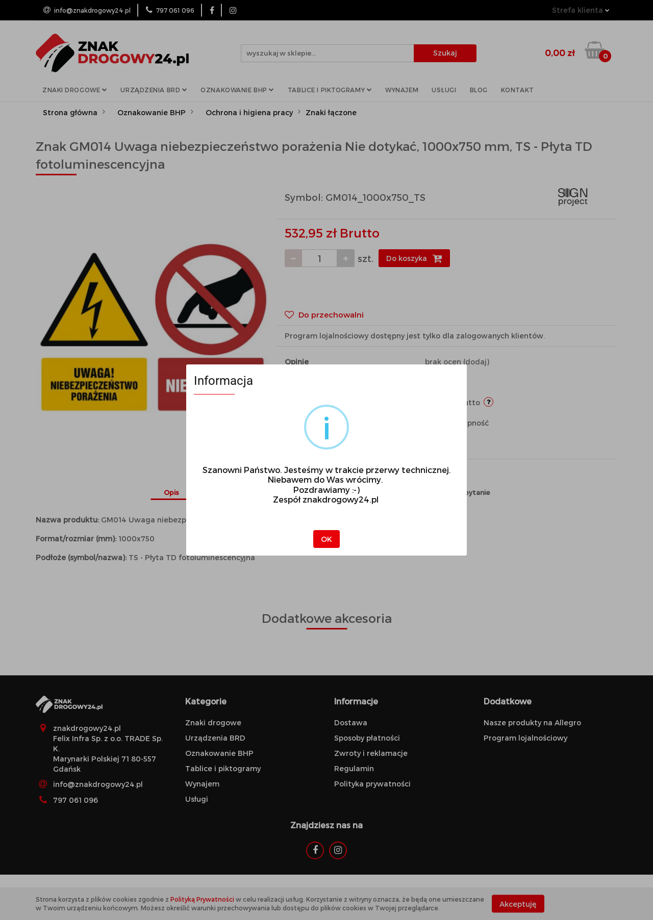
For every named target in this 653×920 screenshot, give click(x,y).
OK (326, 539)
